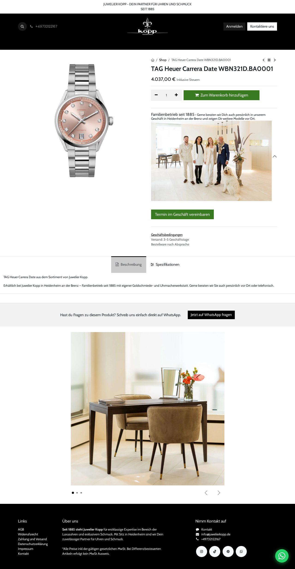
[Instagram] (201, 551)
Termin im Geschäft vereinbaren (182, 214)
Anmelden (234, 26)
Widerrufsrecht (28, 534)
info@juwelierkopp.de (215, 534)
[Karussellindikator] (73, 493)
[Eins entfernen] (156, 95)
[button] (22, 26)
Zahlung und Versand (32, 539)
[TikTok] (214, 551)
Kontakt (23, 553)
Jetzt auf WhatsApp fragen (211, 314)
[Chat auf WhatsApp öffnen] (282, 556)
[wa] (241, 551)
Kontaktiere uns (262, 26)
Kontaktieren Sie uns (17, 4)
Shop (163, 60)
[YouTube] (228, 551)
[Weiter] (218, 492)
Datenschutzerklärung (33, 544)
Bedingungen (64, 4)
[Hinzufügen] (176, 95)
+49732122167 (211, 539)
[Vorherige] (206, 492)
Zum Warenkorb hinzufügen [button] (221, 95)
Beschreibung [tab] (129, 264)
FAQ (81, 4)
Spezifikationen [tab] (165, 264)
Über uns (43, 4)
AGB (21, 529)
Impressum (25, 549)
